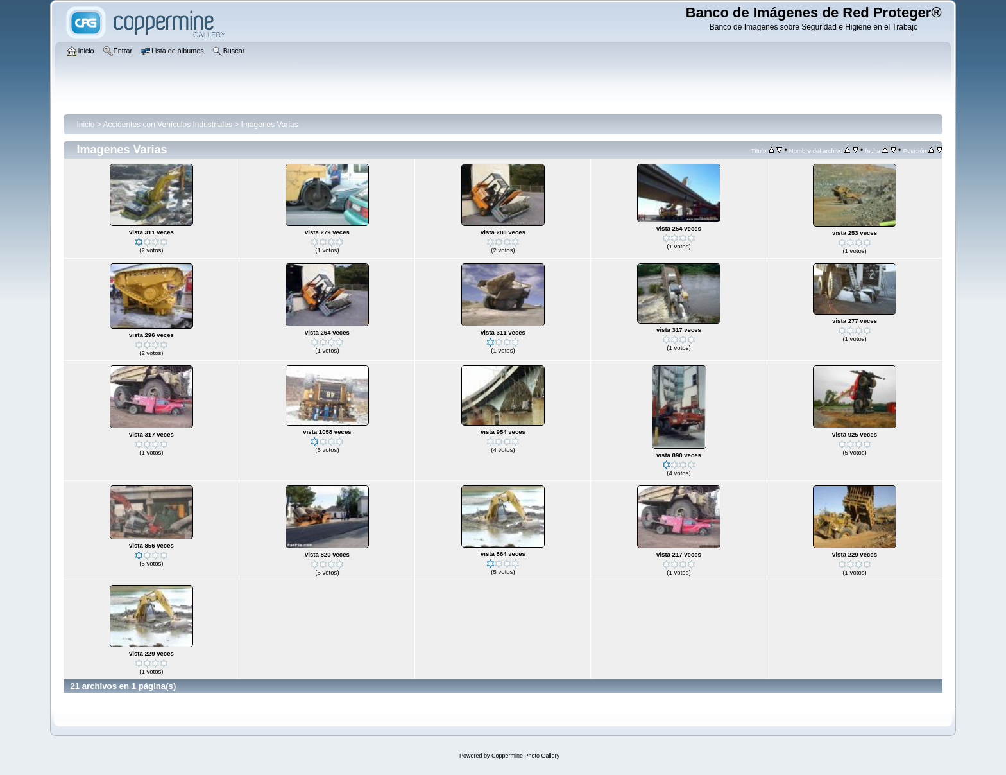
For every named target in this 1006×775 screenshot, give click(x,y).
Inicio (85, 124)
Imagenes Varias (269, 124)
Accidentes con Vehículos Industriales (167, 124)
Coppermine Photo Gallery (525, 756)
